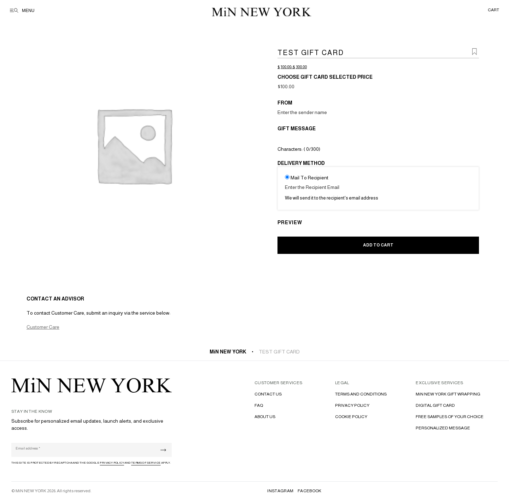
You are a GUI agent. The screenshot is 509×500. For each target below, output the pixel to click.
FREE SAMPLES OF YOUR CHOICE (450, 416)
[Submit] (163, 450)
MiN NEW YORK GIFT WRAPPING (448, 394)
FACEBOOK (309, 490)
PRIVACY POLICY (352, 405)
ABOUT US (265, 416)
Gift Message (296, 128)
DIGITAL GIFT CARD (435, 405)
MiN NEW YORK (228, 352)
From (284, 103)
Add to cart (378, 245)
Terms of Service (145, 462)
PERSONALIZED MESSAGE (443, 427)
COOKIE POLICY (351, 416)
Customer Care (43, 327)
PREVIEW (289, 222)
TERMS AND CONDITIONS (361, 394)
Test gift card (279, 352)
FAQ (259, 405)
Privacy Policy (112, 462)
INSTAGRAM (280, 490)
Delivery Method (301, 163)
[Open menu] (27, 10)
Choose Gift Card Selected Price (325, 77)
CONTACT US (268, 394)
